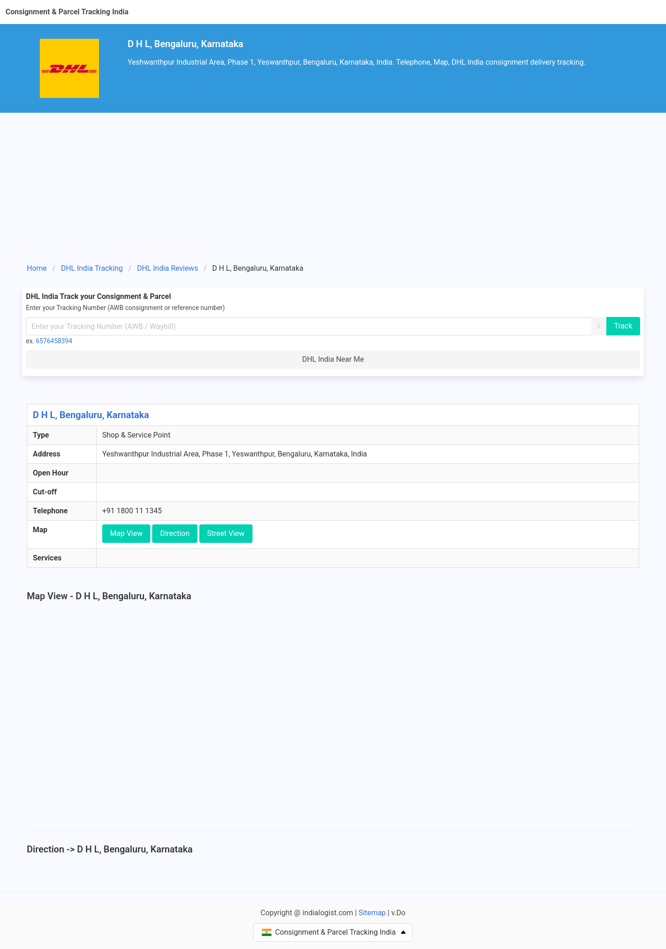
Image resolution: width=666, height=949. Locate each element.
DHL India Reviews (167, 268)
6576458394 (54, 341)
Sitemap (372, 912)
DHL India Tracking (92, 268)
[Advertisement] (333, 191)
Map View (126, 533)
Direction (175, 533)
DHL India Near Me (333, 359)
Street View (226, 533)
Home (37, 268)
